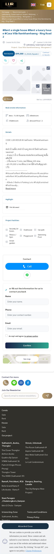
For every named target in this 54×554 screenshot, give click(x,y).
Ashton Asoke (8, 453)
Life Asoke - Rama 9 (10, 489)
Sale (4, 414)
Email (8, 323)
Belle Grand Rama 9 (10, 485)
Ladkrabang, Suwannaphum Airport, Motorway (19, 14)
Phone (8, 309)
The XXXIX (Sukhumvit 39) (13, 476)
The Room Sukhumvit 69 (36, 447)
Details (9, 132)
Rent (4, 418)
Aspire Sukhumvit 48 (34, 451)
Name (8, 296)
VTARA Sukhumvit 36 (11, 461)
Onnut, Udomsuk (33, 443)
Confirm (27, 345)
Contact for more (10, 377)
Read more (11, 188)
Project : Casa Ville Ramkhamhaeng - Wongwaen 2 (31, 47)
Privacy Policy (33, 517)
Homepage (5, 12)
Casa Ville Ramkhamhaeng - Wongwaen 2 (17, 16)
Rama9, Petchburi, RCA (12, 481)
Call (27, 266)
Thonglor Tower (9, 472)
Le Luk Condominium (34, 462)
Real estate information (16, 107)
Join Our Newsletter (11, 390)
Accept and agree (16, 336)
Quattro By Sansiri (10, 457)
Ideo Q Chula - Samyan (11, 505)
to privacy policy (31, 336)
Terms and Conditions (37, 512)
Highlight (9, 199)
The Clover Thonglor (11, 450)
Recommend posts (19, 12)
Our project (7, 435)
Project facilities (12, 220)
